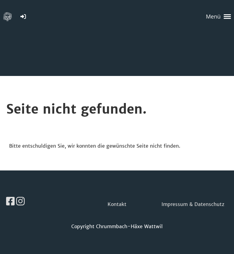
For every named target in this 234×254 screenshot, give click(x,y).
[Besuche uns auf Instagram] (20, 201)
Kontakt (117, 204)
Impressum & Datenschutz (192, 204)
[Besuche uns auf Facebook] (10, 201)
